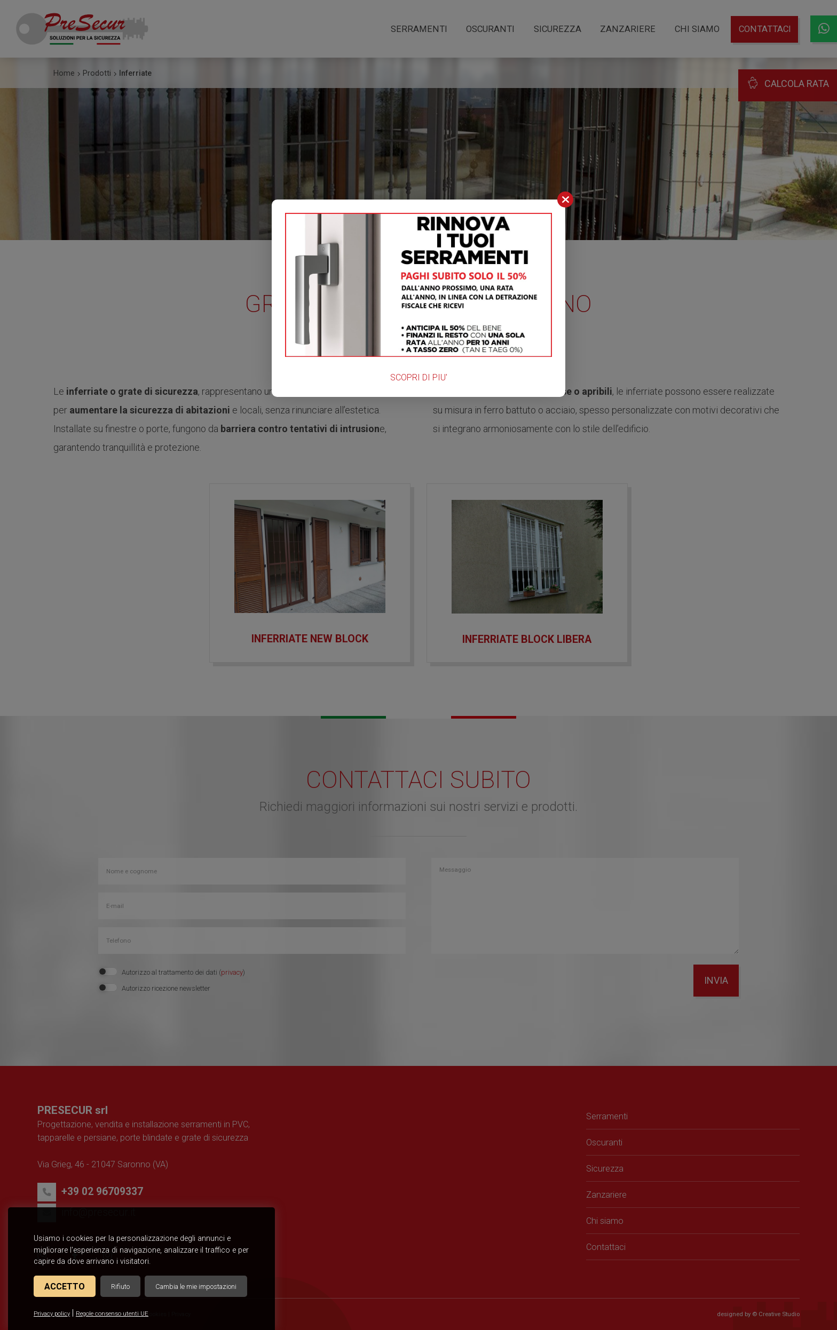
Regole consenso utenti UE (112, 1313)
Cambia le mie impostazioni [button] (195, 1287)
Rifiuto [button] (120, 1287)
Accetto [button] (64, 1286)
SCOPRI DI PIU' (418, 377)
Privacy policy (52, 1313)
